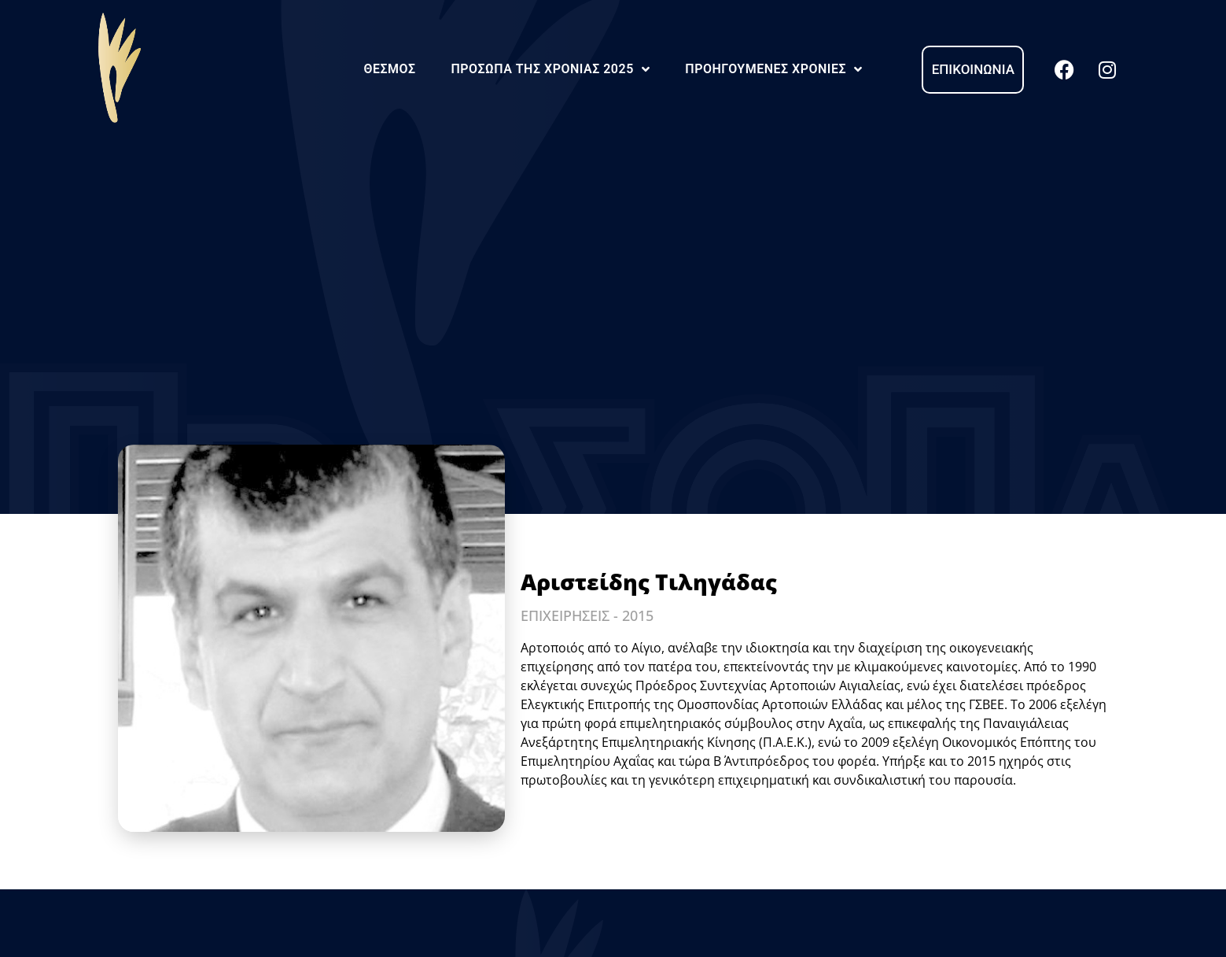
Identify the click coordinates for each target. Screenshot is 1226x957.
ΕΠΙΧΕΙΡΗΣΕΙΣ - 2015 (587, 615)
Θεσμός (389, 68)
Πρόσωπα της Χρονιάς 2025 (550, 69)
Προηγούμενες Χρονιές (773, 69)
